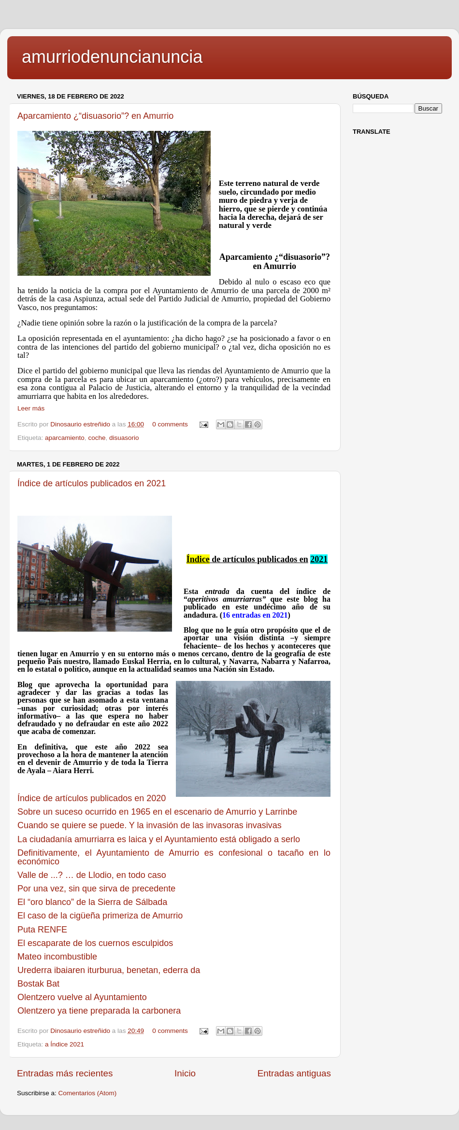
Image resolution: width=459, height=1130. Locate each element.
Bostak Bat (38, 984)
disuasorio (124, 437)
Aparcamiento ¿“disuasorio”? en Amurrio (95, 116)
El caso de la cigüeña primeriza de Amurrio (100, 915)
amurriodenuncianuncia (112, 57)
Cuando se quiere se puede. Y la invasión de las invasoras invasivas (149, 825)
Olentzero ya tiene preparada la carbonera (99, 1011)
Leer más (30, 408)
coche (96, 437)
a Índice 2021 (64, 1044)
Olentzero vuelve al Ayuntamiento (82, 997)
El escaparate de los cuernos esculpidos (95, 943)
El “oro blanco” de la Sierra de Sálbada (92, 902)
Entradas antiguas (294, 1073)
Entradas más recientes (65, 1073)
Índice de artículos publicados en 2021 (91, 483)
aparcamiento (65, 437)
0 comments (170, 424)
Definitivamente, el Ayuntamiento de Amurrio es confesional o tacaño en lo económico (173, 857)
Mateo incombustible (57, 956)
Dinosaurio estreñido (81, 424)
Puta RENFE (42, 929)
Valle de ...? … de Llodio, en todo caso (91, 875)
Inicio (185, 1073)
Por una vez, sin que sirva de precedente (96, 888)
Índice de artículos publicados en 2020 (91, 798)
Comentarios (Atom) (87, 1093)
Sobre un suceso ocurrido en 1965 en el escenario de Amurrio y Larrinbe (157, 812)
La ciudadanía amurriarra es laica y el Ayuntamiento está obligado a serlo (158, 839)
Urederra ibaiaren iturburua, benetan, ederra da (108, 970)
